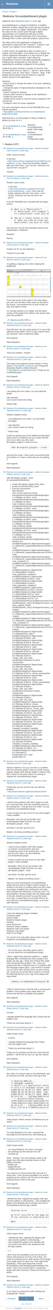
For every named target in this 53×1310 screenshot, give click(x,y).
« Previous (11, 1298)
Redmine (18, 1308)
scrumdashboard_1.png (16, 126)
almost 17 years (18, 150)
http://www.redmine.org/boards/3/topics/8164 (27, 791)
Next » (41, 1298)
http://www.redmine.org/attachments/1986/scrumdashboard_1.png (26, 190)
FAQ (20, 228)
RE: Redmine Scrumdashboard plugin (18, 148)
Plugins (13, 12)
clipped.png (15, 320)
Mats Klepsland (17, 21)
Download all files (50, 124)
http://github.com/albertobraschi (22, 370)
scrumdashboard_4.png (16, 134)
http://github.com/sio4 (23, 366)
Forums (5, 12)
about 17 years (31, 21)
